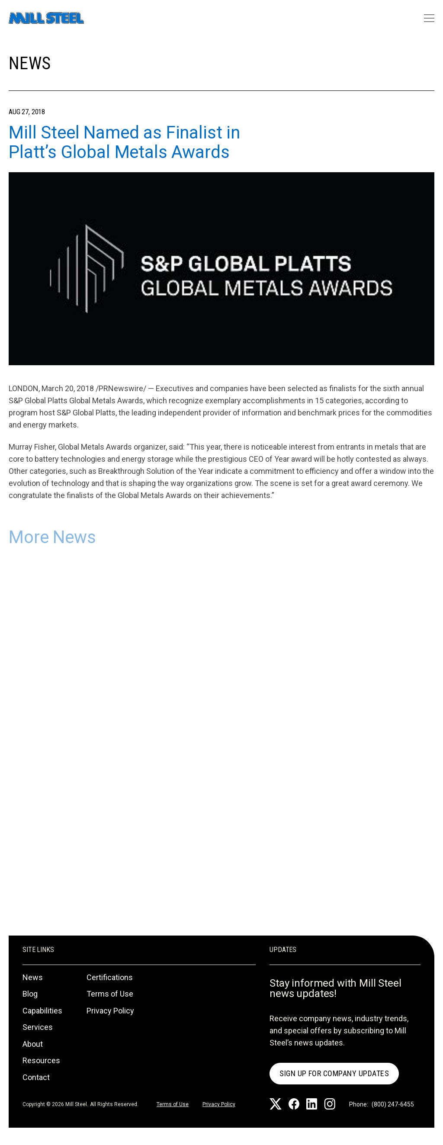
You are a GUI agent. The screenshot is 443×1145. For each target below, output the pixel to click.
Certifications (110, 977)
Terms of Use (110, 993)
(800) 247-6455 (393, 1104)
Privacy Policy (110, 1010)
